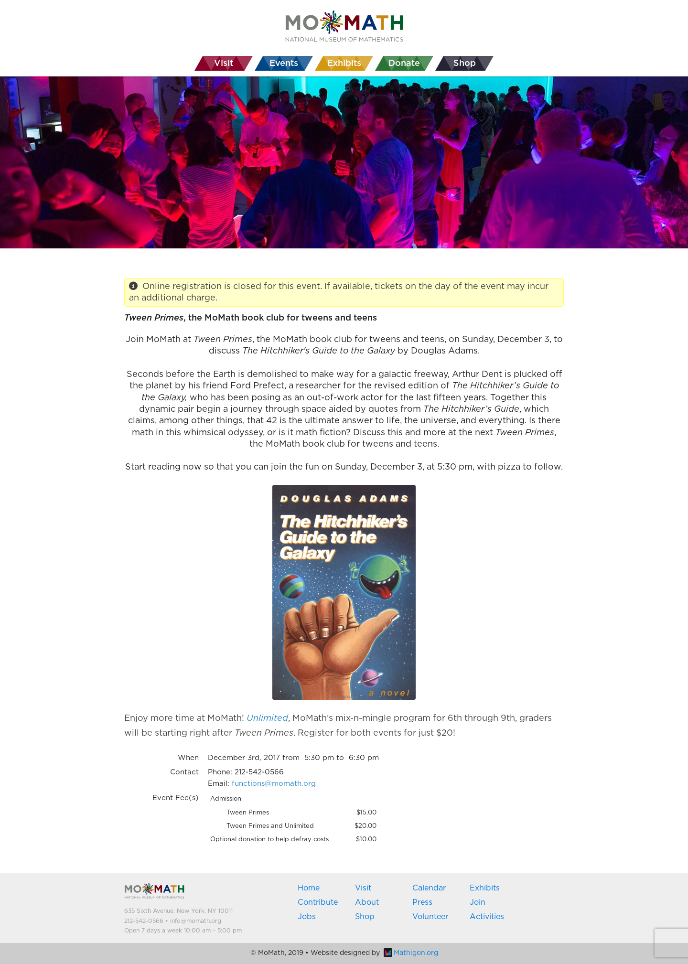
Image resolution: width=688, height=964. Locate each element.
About (367, 902)
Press (422, 902)
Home (309, 888)
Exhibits (485, 888)
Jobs (307, 917)
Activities (487, 917)
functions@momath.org (274, 783)
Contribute (318, 902)
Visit (363, 888)
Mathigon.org (411, 953)
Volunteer (430, 917)
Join (477, 902)
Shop (365, 917)
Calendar (429, 888)
